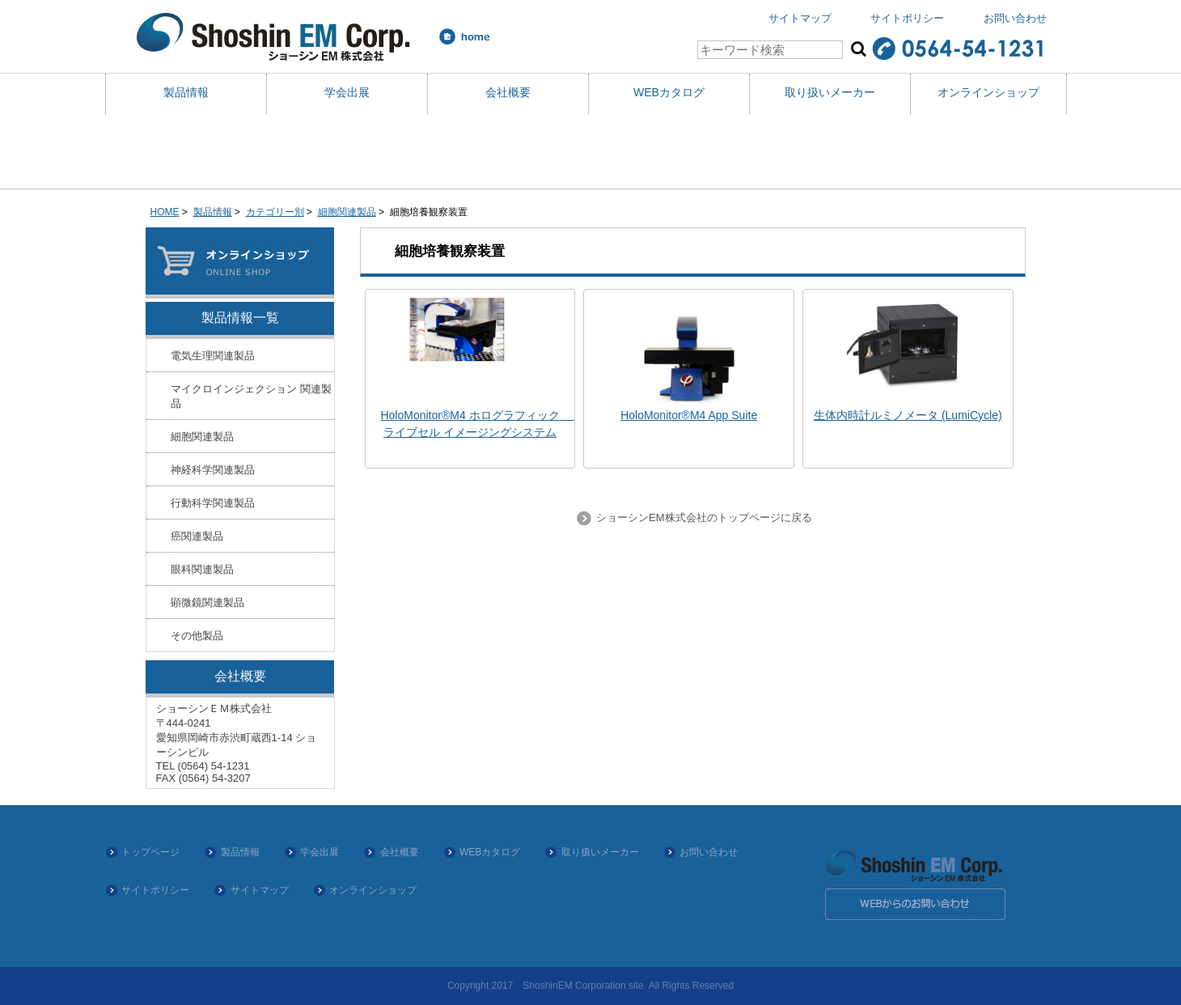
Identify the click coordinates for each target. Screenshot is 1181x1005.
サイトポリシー (907, 18)
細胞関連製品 (347, 212)
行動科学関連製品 (213, 503)
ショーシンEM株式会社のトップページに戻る (702, 517)
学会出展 (347, 92)
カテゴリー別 (275, 212)
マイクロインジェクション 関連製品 (251, 396)
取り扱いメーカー (830, 92)
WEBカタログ (669, 92)
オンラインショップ (988, 92)
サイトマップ (800, 18)
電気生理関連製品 (213, 356)
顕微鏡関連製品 (207, 602)
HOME (165, 212)
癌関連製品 (197, 536)
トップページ (150, 852)
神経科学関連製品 (213, 470)
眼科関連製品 (202, 569)
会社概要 (508, 92)
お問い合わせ (1015, 18)
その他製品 (197, 636)
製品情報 (186, 92)
